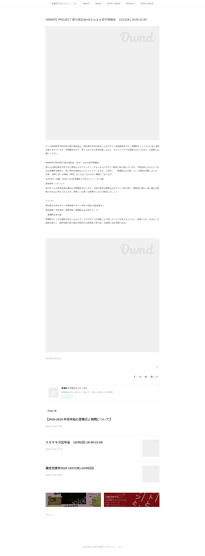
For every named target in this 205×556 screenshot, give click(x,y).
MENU (98, 3)
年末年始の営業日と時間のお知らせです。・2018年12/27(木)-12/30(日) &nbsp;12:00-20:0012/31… (102, 426)
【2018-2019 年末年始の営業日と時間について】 (79, 419)
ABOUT (86, 3)
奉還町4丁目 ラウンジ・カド (64, 3)
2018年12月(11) (53, 358)
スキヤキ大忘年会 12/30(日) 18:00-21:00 (74, 444)
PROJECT (130, 3)
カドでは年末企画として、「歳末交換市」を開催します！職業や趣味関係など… (92, 477)
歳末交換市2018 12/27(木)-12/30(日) (70, 469)
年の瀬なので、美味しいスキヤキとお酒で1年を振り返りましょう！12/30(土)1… (92, 451)
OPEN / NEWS (113, 3)
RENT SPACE (147, 3)
